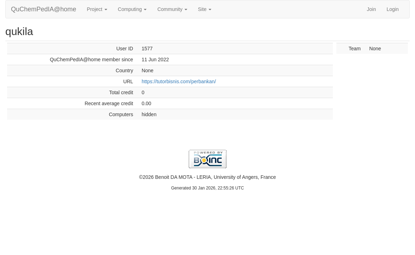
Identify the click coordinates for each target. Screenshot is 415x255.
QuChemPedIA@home (43, 9)
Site (204, 9)
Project (97, 9)
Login (393, 9)
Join (371, 9)
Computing (132, 9)
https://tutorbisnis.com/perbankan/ (179, 81)
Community (172, 9)
